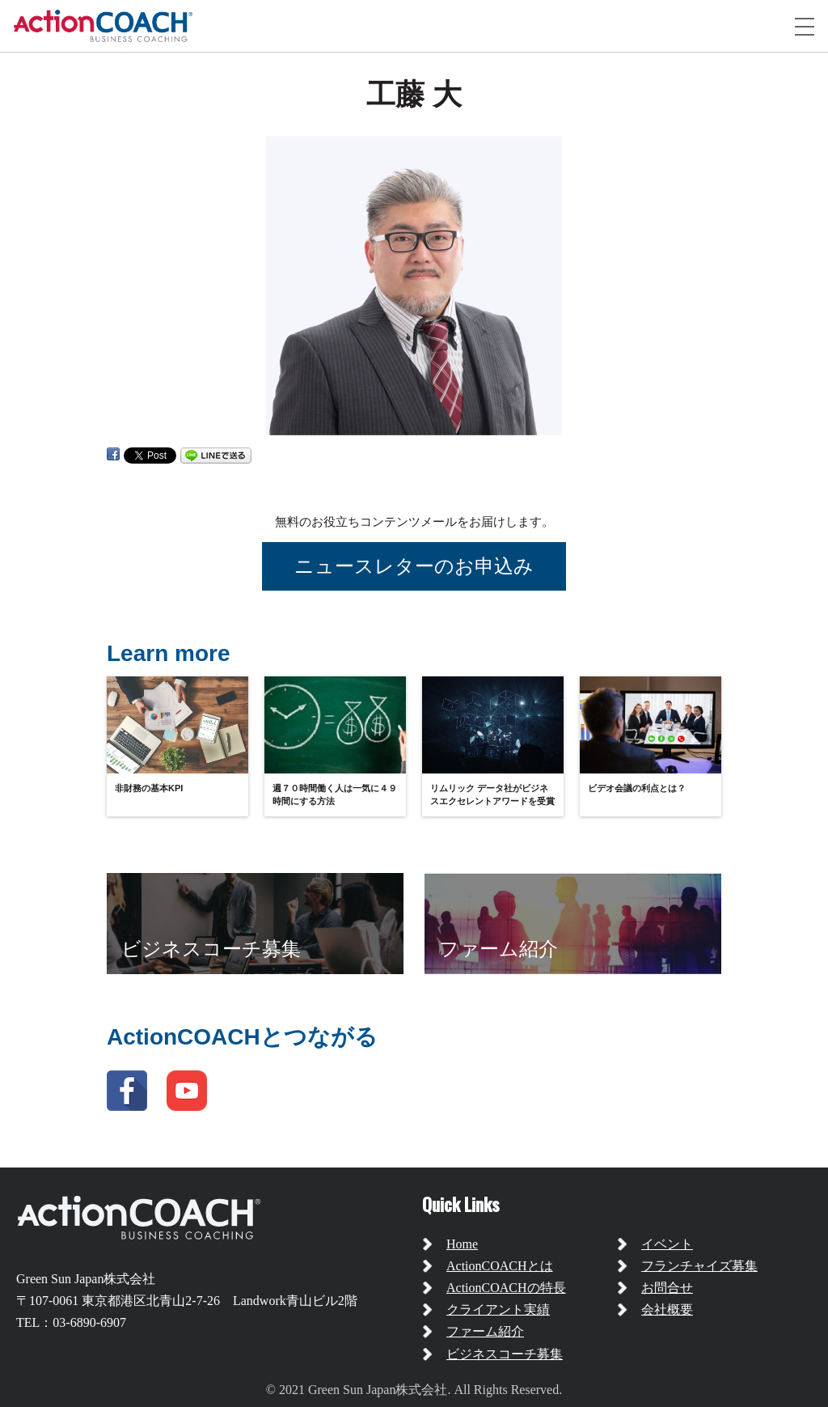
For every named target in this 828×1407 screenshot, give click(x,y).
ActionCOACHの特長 (506, 1288)
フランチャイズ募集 (699, 1266)
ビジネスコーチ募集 (504, 1354)
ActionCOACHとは (499, 1266)
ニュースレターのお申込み (414, 566)
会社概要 (667, 1309)
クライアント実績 (498, 1309)
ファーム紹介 (485, 1331)
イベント (667, 1244)
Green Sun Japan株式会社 (85, 1279)
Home (462, 1244)
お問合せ (667, 1288)
